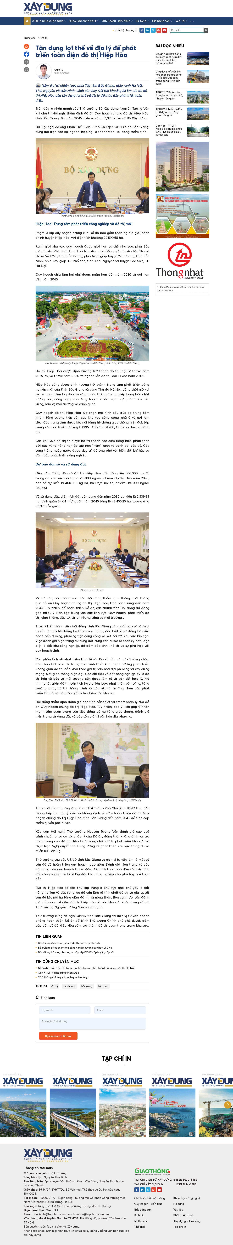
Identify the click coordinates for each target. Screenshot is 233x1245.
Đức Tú (58, 69)
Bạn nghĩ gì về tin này (58, 1036)
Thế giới (139, 1226)
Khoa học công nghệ (84, 21)
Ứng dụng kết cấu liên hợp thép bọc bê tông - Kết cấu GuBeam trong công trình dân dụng (169, 78)
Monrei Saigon (173, 287)
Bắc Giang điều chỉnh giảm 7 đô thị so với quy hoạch (69, 943)
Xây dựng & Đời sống (186, 1221)
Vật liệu (182, 21)
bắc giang (87, 986)
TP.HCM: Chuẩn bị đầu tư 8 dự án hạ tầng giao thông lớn (169, 112)
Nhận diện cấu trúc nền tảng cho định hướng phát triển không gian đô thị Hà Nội (86, 968)
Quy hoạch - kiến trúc (117, 21)
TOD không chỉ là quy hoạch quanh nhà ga (63, 977)
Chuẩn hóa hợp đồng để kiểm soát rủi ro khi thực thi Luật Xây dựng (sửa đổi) (169, 58)
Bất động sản (162, 21)
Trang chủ (29, 37)
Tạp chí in (179, 1226)
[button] (192, 21)
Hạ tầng (142, 21)
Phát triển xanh (183, 1215)
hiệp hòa (103, 986)
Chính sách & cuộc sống (49, 21)
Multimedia (141, 1221)
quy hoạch (69, 986)
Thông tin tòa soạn (38, 1168)
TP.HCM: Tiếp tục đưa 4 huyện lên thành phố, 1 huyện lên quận (169, 95)
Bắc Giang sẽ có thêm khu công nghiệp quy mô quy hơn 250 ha (75, 947)
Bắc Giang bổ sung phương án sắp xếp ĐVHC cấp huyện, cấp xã (76, 952)
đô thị (54, 986)
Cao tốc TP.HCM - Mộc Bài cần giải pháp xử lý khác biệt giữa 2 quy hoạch (169, 130)
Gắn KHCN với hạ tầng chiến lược (58, 972)
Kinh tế (138, 1215)
